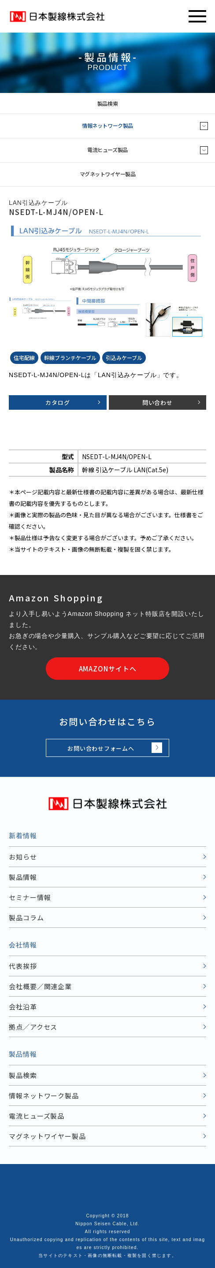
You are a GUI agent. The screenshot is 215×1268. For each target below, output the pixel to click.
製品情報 (23, 877)
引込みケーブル (124, 357)
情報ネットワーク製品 (107, 125)
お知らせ (23, 856)
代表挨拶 (23, 966)
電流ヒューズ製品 (107, 149)
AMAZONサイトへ (108, 668)
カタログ (57, 402)
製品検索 (154, 103)
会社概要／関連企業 (40, 986)
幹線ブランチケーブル (70, 357)
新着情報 (23, 835)
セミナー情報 (30, 897)
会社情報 (23, 945)
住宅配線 (24, 357)
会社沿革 (23, 1006)
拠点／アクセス (33, 1026)
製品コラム (26, 917)
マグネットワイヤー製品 (108, 174)
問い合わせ (157, 402)
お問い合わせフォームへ (100, 748)
